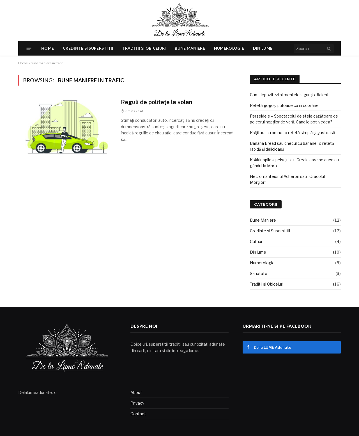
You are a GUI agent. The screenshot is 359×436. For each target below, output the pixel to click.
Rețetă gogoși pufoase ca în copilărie (284, 105)
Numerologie (229, 48)
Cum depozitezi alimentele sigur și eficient (289, 94)
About (136, 392)
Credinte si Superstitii (88, 48)
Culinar (256, 241)
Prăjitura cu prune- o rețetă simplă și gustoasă (292, 132)
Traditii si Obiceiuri (144, 48)
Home (47, 48)
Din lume (262, 48)
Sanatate (258, 273)
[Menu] (29, 48)
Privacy (137, 403)
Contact (138, 413)
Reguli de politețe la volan (156, 101)
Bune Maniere (190, 48)
